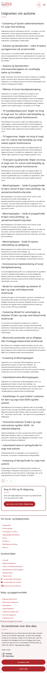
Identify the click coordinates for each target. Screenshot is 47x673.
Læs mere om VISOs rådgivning (19, 504)
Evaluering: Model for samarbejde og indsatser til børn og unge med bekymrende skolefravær (23, 315)
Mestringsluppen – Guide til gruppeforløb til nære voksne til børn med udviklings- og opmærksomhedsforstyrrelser (23, 188)
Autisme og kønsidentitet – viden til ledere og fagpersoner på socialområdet (23, 47)
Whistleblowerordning (9, 544)
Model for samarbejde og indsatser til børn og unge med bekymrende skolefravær (21, 289)
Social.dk (5, 560)
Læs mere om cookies (22, 645)
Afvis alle (23, 669)
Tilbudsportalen (7, 573)
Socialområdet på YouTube (12, 582)
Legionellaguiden (8, 609)
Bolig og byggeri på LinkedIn (12, 621)
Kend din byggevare (9, 615)
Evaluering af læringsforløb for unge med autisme (23, 462)
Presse (4, 538)
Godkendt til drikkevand (10, 612)
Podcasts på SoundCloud (11, 586)
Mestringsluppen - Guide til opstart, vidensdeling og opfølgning (20, 243)
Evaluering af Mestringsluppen (18, 357)
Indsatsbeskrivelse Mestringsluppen (21, 377)
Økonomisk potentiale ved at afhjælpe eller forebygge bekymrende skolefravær (22, 339)
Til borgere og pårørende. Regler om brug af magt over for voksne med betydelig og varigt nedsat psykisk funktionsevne (23, 163)
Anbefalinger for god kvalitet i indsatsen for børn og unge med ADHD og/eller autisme (22, 399)
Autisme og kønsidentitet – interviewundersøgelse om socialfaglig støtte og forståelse (20, 69)
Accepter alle (23, 662)
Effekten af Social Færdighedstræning (22, 89)
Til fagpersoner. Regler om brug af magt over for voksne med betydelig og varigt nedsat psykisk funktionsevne (22, 139)
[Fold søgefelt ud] (39, 4)
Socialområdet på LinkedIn (12, 579)
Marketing (9, 656)
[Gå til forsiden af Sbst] (6, 5)
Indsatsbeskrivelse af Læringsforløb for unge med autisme (21, 447)
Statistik (9, 654)
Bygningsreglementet (9, 599)
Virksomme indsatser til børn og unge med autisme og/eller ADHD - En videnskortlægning (21, 425)
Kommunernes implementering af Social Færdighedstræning (22, 265)
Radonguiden (6, 605)
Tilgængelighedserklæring (10, 535)
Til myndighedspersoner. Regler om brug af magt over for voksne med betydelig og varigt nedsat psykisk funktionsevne (22, 114)
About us (5, 547)
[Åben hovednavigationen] (45, 4)
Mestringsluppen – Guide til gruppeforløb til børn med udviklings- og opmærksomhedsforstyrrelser (23, 217)
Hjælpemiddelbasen (9, 563)
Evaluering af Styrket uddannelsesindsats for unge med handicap (22, 25)
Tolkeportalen (7, 576)
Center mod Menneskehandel (12, 566)
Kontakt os (6, 541)
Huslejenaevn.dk (7, 618)
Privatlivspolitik (7, 528)
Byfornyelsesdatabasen (10, 602)
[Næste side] (15, 481)
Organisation (6, 525)
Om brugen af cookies (9, 532)
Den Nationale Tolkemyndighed (12, 570)
